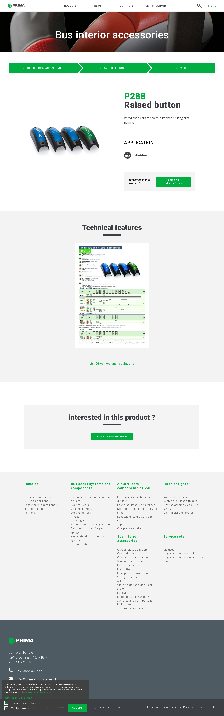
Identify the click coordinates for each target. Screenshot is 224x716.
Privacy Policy (192, 707)
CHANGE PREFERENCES (18, 698)
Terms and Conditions (162, 707)
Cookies (213, 707)
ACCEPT (77, 708)
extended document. (39, 692)
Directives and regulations (115, 363)
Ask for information (174, 181)
